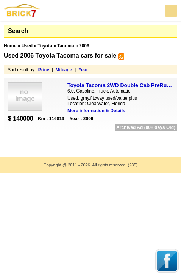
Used (27, 46)
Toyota (44, 46)
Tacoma (65, 46)
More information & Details (96, 110)
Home (10, 46)
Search (18, 31)
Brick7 (22, 10)
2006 (84, 46)
